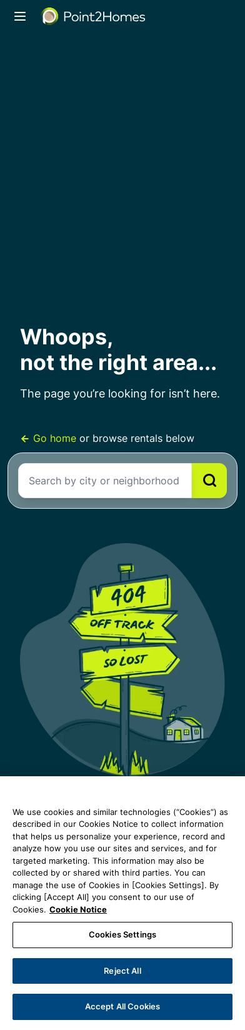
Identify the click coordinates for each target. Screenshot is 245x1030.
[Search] (209, 480)
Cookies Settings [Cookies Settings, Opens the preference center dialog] (122, 934)
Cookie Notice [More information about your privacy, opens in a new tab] (78, 909)
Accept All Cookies (122, 1006)
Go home (49, 438)
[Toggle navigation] (20, 16)
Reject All (122, 971)
